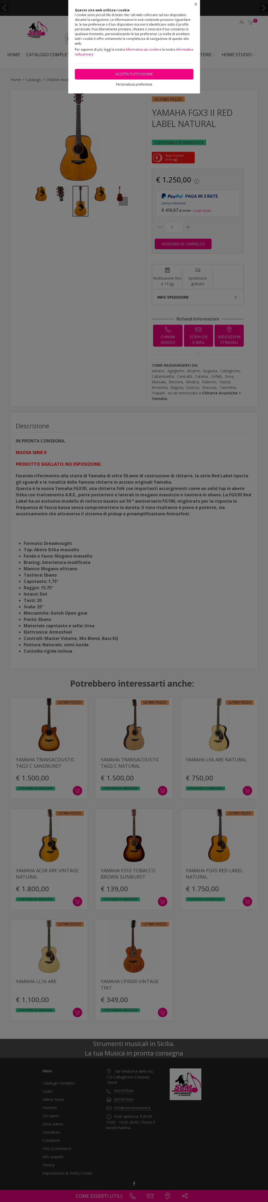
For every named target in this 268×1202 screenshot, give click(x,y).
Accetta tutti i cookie (134, 74)
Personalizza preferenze (134, 84)
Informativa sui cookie (142, 49)
